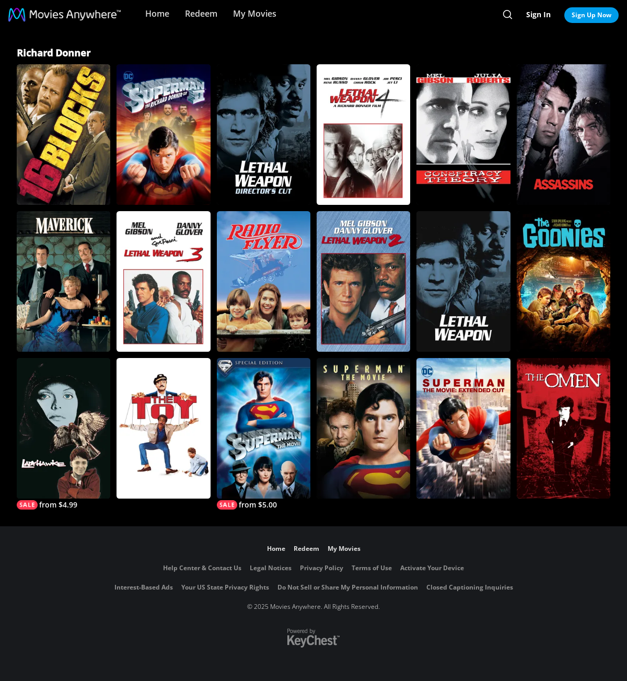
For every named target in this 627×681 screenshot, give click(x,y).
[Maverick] (63, 281)
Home (157, 13)
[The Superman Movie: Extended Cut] (463, 428)
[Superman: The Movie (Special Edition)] (263, 434)
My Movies (254, 13)
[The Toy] (163, 428)
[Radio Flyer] (263, 281)
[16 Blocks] (63, 134)
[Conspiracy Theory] (463, 134)
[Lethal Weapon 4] (363, 134)
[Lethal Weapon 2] (363, 281)
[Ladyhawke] (63, 434)
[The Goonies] (563, 281)
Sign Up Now (591, 14)
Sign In (538, 14)
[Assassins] (563, 134)
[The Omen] (563, 428)
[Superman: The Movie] (363, 428)
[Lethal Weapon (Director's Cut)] (263, 134)
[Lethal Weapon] (463, 281)
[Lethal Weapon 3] (163, 281)
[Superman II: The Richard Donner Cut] (163, 134)
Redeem (201, 13)
